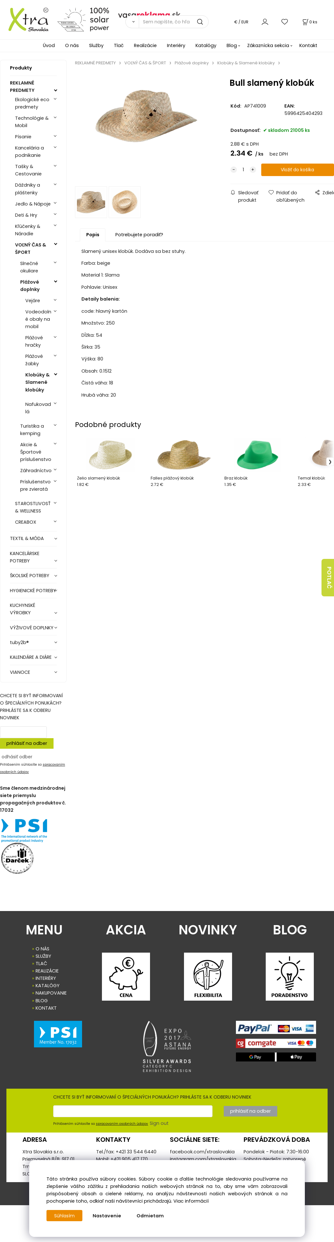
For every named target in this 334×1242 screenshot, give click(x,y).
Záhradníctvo (36, 470)
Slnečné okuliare (29, 267)
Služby (96, 45)
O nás (72, 45)
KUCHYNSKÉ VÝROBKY (22, 609)
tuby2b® (19, 642)
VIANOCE (20, 672)
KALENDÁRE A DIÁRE (31, 657)
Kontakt (308, 45)
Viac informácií (191, 1201)
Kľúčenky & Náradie (27, 230)
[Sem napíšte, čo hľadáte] (174, 21)
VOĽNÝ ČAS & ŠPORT (30, 248)
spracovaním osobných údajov (122, 1123)
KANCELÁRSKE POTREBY (24, 557)
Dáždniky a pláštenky (27, 189)
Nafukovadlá (38, 408)
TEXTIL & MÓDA (27, 538)
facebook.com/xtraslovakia (202, 1152)
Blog (232, 45)
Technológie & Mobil (32, 122)
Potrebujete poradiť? (139, 235)
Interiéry (176, 45)
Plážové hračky (34, 341)
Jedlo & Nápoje (33, 204)
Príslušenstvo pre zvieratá (35, 485)
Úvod (49, 45)
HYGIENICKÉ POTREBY (33, 590)
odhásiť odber (17, 757)
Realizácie (145, 45)
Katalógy (206, 45)
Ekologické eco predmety (32, 103)
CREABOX (25, 522)
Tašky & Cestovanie (28, 170)
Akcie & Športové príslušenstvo (35, 452)
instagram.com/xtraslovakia (203, 1159)
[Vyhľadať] (132, 21)
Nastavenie (107, 1216)
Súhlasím (64, 1216)
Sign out (159, 1123)
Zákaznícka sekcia (268, 45)
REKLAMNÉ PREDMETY (22, 86)
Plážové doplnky (30, 286)
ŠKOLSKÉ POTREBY (29, 575)
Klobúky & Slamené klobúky (37, 382)
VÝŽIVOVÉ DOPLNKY (32, 628)
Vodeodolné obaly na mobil (38, 319)
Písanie (23, 136)
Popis (92, 235)
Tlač (119, 45)
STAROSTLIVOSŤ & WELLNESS (33, 507)
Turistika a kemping (32, 430)
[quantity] (243, 170)
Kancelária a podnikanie (29, 151)
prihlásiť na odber (26, 743)
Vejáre (32, 300)
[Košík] (309, 22)
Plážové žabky (34, 360)
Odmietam (150, 1216)
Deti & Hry (26, 215)
